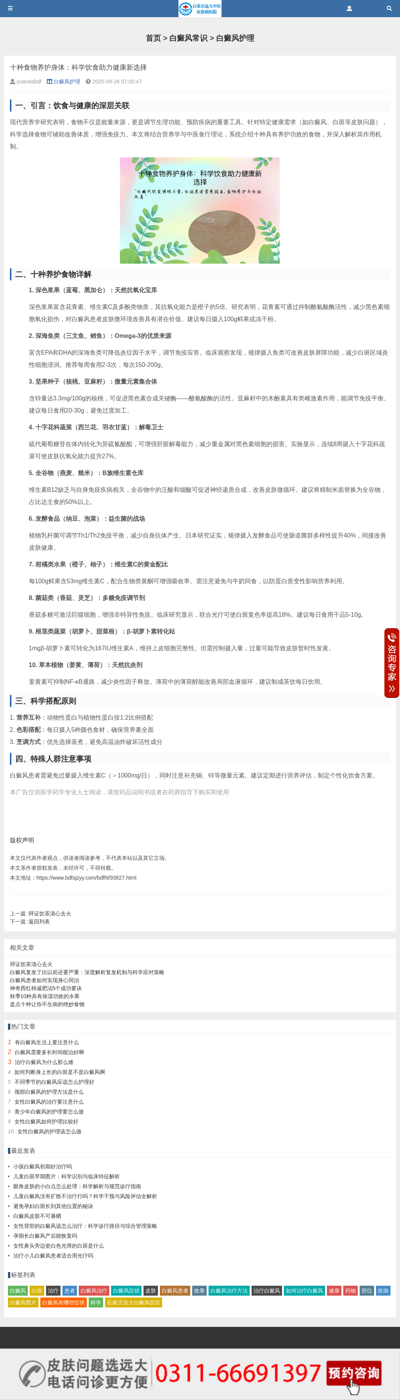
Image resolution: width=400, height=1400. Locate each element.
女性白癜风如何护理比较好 (46, 1121)
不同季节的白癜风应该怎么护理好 (54, 1082)
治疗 (53, 1291)
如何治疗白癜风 (304, 1291)
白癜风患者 (175, 1291)
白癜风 (18, 1291)
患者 (69, 1291)
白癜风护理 (235, 38)
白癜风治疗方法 (229, 1291)
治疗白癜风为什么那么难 (44, 1062)
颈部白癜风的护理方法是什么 (49, 1092)
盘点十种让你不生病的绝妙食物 (47, 1004)
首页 (153, 38)
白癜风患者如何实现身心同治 (44, 980)
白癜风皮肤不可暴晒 (37, 1216)
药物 (350, 1291)
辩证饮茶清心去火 (50, 913)
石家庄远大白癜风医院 (133, 1302)
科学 (96, 1302)
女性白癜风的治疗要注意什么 (49, 1102)
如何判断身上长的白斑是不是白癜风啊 (59, 1072)
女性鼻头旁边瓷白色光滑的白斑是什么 (58, 1246)
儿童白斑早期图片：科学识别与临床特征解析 (66, 1176)
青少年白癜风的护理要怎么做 (49, 1112)
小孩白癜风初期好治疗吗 (42, 1166)
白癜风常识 (188, 38)
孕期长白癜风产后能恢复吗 (45, 1236)
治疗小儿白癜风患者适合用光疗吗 (53, 1256)
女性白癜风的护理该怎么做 (49, 1131)
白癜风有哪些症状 (63, 1302)
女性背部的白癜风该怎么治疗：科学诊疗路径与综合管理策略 (85, 1226)
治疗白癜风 (266, 1291)
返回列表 (39, 921)
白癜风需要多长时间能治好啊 (49, 1052)
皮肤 (150, 1291)
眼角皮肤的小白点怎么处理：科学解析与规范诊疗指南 (77, 1186)
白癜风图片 (23, 1302)
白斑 (37, 1291)
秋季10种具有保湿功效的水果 (45, 996)
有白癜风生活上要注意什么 (47, 1042)
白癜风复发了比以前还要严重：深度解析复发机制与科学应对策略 (87, 972)
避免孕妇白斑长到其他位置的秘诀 (53, 1206)
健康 (334, 1291)
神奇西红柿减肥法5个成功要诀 (46, 988)
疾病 (383, 1291)
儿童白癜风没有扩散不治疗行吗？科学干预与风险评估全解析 (85, 1196)
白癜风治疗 (94, 1291)
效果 (199, 1291)
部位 (367, 1291)
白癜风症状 (126, 1291)
